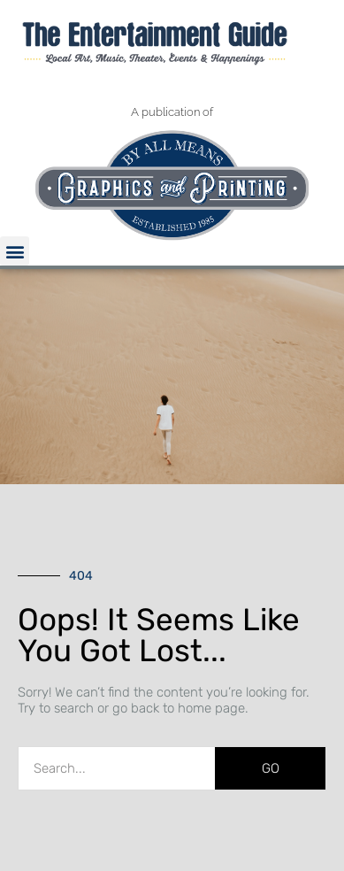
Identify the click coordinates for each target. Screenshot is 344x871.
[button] (14, 251)
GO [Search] (270, 768)
